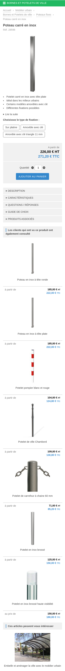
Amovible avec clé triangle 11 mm (24, 134)
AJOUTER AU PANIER (32, 176)
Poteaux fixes (43, 14)
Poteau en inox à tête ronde (32, 279)
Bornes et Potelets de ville (17, 14)
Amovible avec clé (33, 127)
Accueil (7, 10)
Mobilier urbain (23, 10)
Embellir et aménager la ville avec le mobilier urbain (32, 665)
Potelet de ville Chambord (32, 441)
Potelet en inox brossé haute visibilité (32, 603)
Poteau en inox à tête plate (32, 333)
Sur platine (11, 127)
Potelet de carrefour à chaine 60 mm (32, 495)
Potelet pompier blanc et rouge (33, 387)
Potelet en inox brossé (32, 549)
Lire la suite (11, 114)
